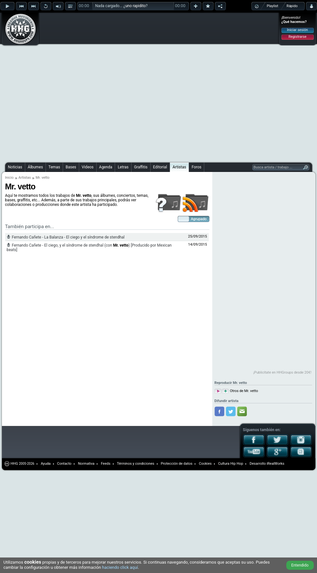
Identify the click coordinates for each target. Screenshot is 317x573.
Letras (123, 167)
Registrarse (297, 37)
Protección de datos (177, 464)
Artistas (179, 167)
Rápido (292, 6)
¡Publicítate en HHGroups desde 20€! (282, 372)
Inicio (9, 177)
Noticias (15, 167)
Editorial (160, 167)
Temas (54, 167)
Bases (71, 167)
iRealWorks (275, 464)
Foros (196, 167)
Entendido (300, 565)
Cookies (205, 464)
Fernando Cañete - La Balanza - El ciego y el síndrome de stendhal (68, 237)
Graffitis (141, 167)
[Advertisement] (73, 87)
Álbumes (35, 167)
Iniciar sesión (297, 30)
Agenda (105, 167)
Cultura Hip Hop (230, 464)
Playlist (272, 6)
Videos (88, 167)
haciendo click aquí (120, 567)
